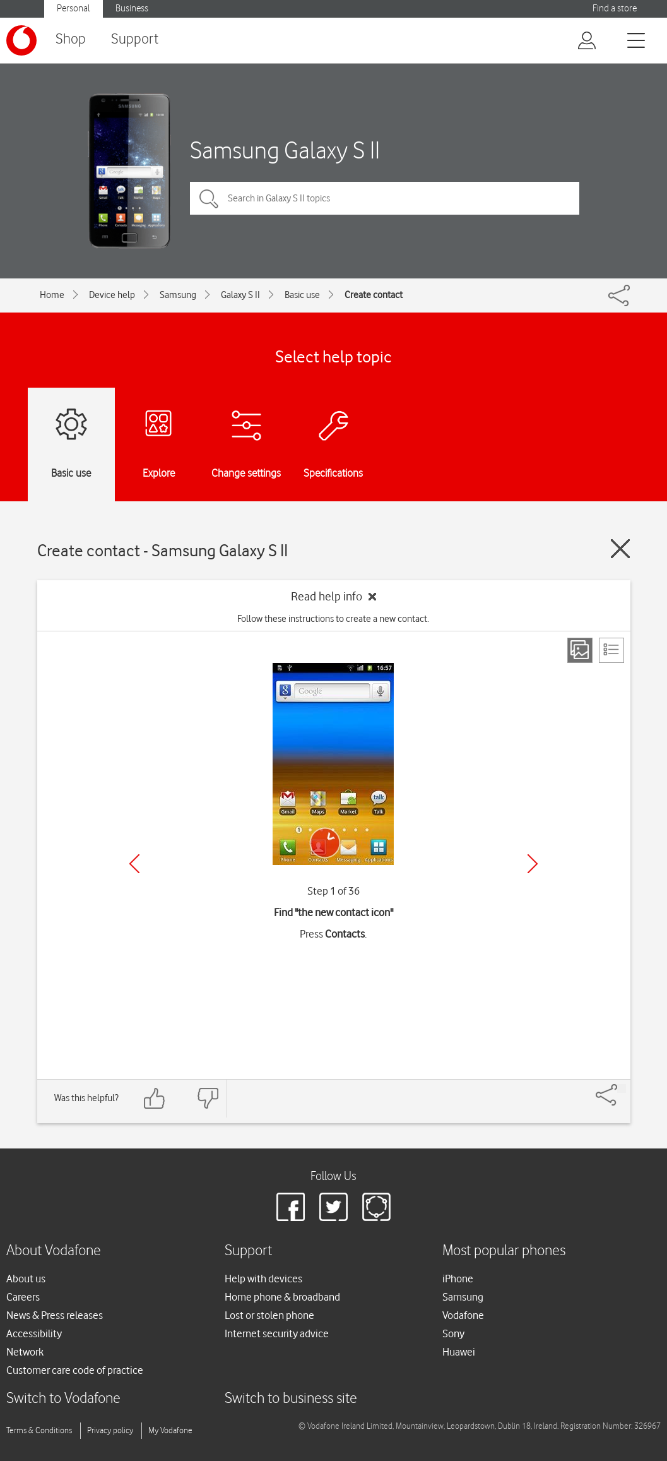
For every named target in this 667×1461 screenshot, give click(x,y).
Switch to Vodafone (63, 1399)
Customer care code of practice (74, 1370)
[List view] (611, 650)
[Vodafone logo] (21, 40)
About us (25, 1278)
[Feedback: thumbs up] (154, 1098)
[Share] (621, 1088)
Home (52, 295)
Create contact (374, 295)
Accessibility (34, 1333)
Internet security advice (277, 1333)
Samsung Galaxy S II (285, 150)
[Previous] (134, 863)
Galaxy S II (240, 295)
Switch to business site (291, 1399)
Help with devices (263, 1278)
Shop (71, 39)
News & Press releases (54, 1315)
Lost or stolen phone (269, 1315)
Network (25, 1351)
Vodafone (463, 1315)
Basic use (302, 295)
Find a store (615, 8)
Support (134, 39)
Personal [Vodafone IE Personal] (73, 8)
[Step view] (580, 650)
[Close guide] (620, 548)
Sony (453, 1333)
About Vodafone (53, 1251)
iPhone (457, 1278)
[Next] (533, 863)
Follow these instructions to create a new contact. (333, 618)
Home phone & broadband (282, 1297)
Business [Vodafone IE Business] (131, 8)
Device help (112, 295)
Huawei (458, 1351)
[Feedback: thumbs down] (207, 1098)
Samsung (178, 295)
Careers (23, 1297)
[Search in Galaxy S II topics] (384, 198)
